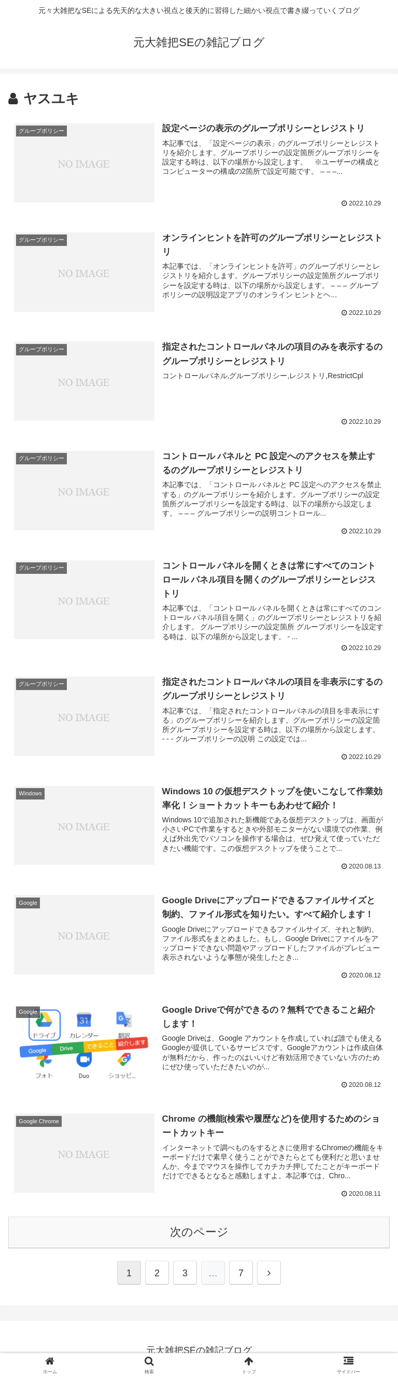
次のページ (199, 1229)
